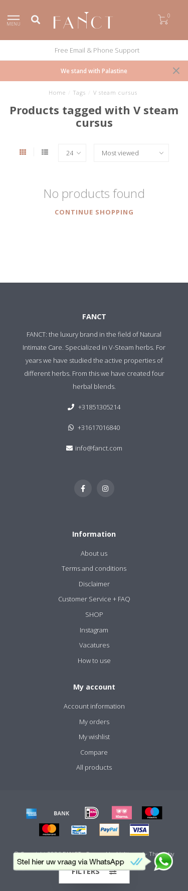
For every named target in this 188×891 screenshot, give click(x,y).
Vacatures (94, 644)
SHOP (94, 614)
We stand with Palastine (94, 71)
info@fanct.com (98, 448)
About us (94, 553)
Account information (94, 706)
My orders (94, 721)
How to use (94, 660)
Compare (94, 752)
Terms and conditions (94, 568)
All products (94, 767)
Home (57, 92)
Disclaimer (94, 583)
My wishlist (94, 736)
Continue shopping (94, 211)
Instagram (94, 629)
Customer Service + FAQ (94, 598)
